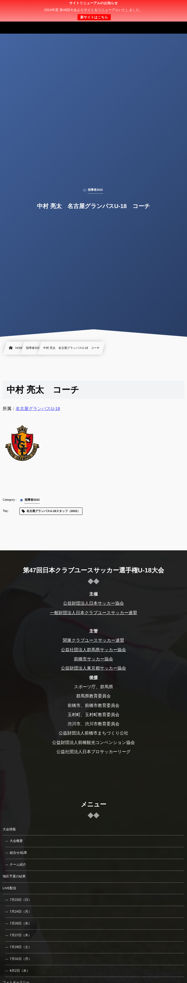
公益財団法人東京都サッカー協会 (93, 668)
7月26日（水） (20, 923)
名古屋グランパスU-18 (38, 408)
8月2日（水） (20, 970)
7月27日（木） (20, 935)
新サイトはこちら (94, 17)
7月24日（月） (20, 911)
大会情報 (9, 829)
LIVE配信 (9, 888)
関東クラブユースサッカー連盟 (93, 640)
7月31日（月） (20, 959)
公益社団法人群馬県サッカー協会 (93, 650)
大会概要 (16, 841)
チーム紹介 (18, 864)
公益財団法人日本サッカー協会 (93, 603)
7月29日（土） (20, 947)
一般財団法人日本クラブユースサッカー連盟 (93, 613)
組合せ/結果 (18, 853)
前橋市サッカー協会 (93, 659)
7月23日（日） (20, 900)
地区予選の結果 (14, 876)
